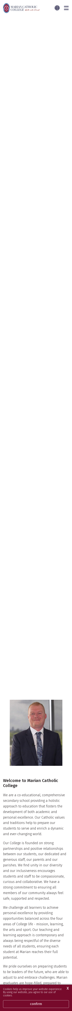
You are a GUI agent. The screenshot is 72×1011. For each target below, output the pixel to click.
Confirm (36, 1004)
